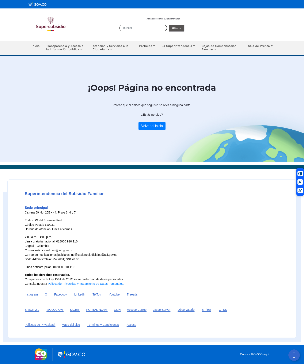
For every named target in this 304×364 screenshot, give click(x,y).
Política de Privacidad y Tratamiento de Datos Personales (85, 283)
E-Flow (206, 309)
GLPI (117, 309)
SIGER (75, 309)
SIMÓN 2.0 (32, 309)
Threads (132, 294)
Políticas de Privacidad (40, 324)
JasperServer (161, 309)
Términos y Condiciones (103, 324)
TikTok (96, 294)
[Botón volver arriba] (294, 355)
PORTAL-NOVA (97, 309)
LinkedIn (80, 294)
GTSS (223, 309)
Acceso (131, 324)
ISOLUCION (55, 309)
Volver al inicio (152, 126)
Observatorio (186, 309)
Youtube (114, 294)
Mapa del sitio (71, 324)
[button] (66, 48)
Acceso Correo (137, 309)
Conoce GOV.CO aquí (254, 354)
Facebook (60, 294)
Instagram (31, 294)
